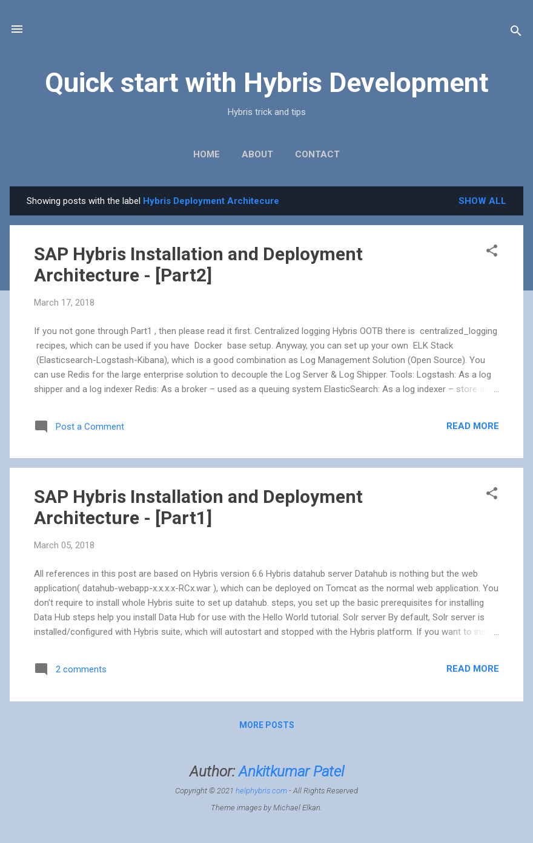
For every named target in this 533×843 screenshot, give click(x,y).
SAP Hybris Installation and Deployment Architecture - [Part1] (198, 507)
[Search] (516, 33)
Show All (482, 200)
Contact (317, 154)
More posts (266, 725)
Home (206, 154)
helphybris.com (261, 790)
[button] (492, 252)
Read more (472, 426)
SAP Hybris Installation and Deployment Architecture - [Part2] (198, 264)
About (257, 154)
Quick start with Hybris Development (267, 83)
